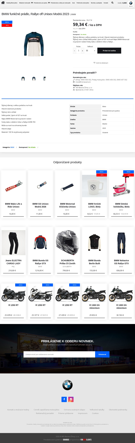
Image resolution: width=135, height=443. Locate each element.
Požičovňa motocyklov (83, 2)
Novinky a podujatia (96, 2)
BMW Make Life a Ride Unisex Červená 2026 (13, 208)
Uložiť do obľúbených (102, 63)
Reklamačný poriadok (45, 413)
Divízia (72, 106)
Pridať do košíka (109, 51)
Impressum (83, 413)
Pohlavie (73, 115)
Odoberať (102, 354)
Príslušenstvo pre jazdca (40, 2)
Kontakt (106, 2)
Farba (72, 124)
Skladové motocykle (24, 2)
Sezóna (72, 128)
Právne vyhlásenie (66, 413)
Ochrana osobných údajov (75, 409)
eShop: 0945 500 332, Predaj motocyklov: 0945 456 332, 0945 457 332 (100, 80)
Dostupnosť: (76, 34)
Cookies (95, 413)
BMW (12, 147)
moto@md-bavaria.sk (82, 82)
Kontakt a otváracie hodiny (18, 409)
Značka (72, 119)
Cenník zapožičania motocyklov (47, 409)
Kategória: (6, 147)
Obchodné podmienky (118, 409)
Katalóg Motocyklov (11, 2)
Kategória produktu (77, 111)
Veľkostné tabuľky (97, 409)
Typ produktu (75, 133)
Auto (73, 2)
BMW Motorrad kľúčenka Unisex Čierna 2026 (67, 208)
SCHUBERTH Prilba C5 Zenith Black (67, 264)
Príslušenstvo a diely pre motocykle (60, 2)
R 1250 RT (13, 306)
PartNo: (75, 32)
